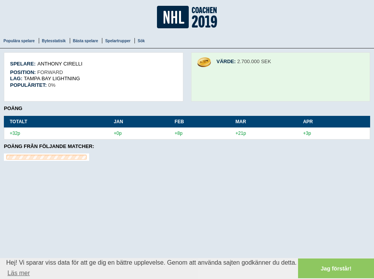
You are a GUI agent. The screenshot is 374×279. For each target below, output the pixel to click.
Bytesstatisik (54, 41)
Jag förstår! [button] (336, 268)
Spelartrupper (118, 41)
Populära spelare (19, 41)
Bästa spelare (85, 41)
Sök (141, 41)
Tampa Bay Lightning (52, 78)
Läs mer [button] (18, 273)
